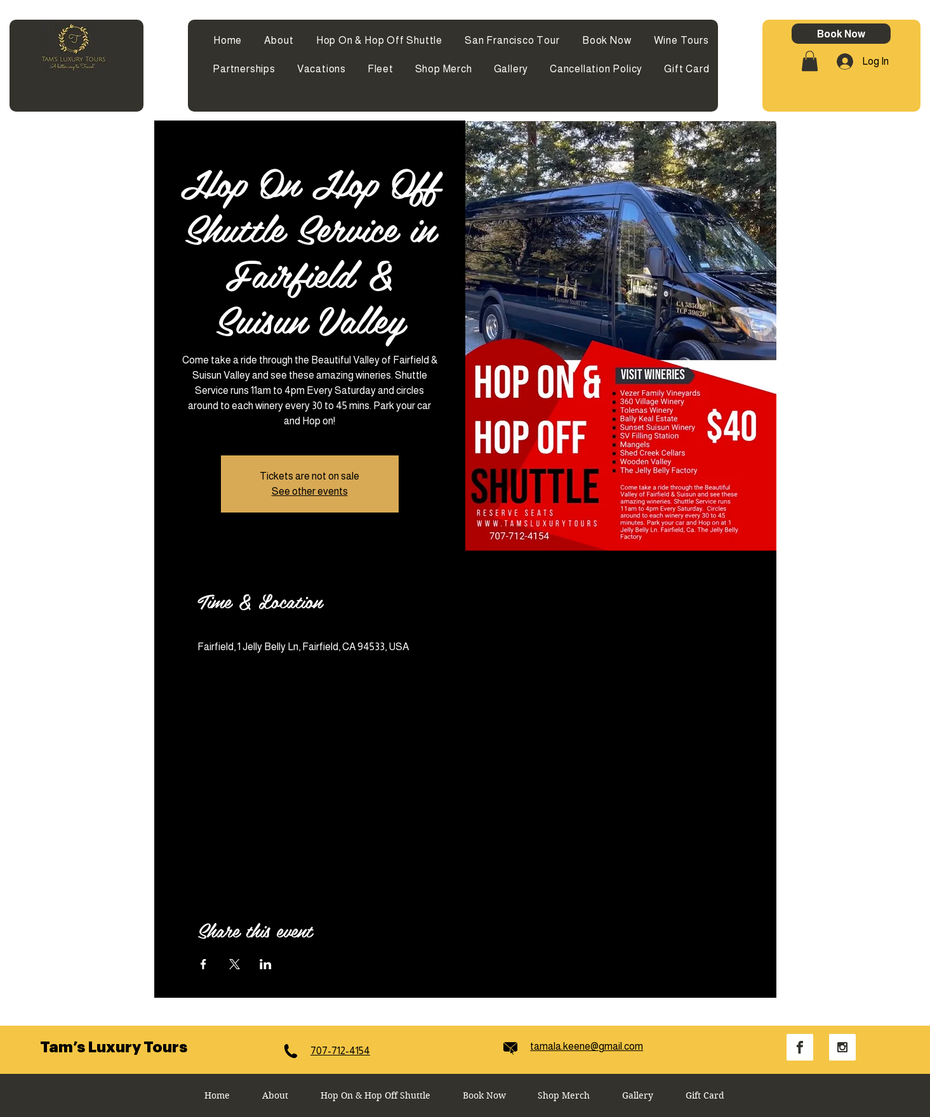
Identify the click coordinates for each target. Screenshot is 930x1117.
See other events (310, 491)
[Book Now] (841, 33)
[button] (809, 61)
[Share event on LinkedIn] (266, 964)
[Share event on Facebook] (203, 964)
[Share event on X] (235, 964)
